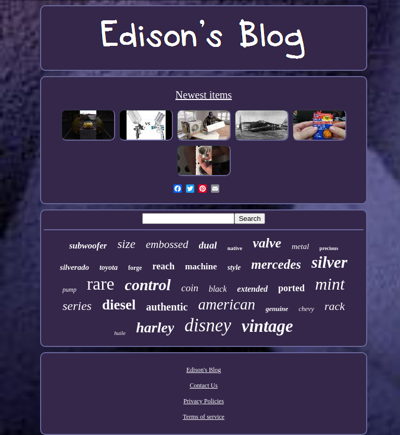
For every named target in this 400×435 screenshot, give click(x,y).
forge (135, 267)
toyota (108, 267)
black (218, 288)
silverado (74, 267)
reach (164, 266)
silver (329, 262)
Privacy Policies (203, 401)
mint (330, 284)
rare (101, 283)
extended (252, 288)
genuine (277, 309)
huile (120, 333)
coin (189, 287)
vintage (267, 326)
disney (207, 325)
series (77, 306)
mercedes (276, 264)
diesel (119, 305)
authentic (167, 307)
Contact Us (204, 385)
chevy (306, 309)
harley (155, 327)
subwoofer (88, 246)
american (226, 304)
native (234, 248)
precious (328, 248)
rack (334, 306)
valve (267, 243)
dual (208, 245)
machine (201, 266)
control (148, 284)
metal (300, 246)
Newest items (204, 95)
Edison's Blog (203, 370)
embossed (167, 244)
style (234, 267)
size (126, 244)
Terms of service (203, 416)
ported (291, 288)
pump (70, 289)
